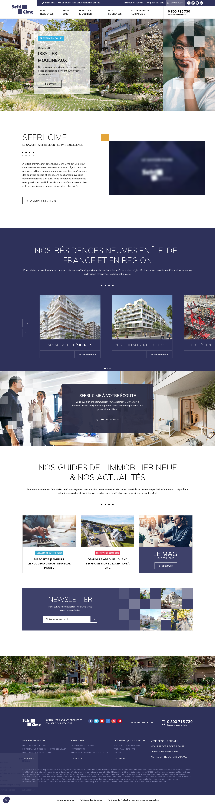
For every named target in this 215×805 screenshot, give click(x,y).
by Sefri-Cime (154, 3)
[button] (105, 368)
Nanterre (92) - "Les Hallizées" (37, 753)
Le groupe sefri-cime (164, 751)
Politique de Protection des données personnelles (133, 800)
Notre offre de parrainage (140, 12)
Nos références (115, 12)
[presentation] (27, 323)
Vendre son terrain (164, 741)
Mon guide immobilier (85, 12)
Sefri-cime (66, 12)
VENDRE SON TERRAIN (133, 3)
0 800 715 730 (191, 12)
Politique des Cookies (91, 800)
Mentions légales (65, 800)
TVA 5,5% (117, 753)
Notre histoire (78, 749)
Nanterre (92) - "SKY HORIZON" (36, 745)
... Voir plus (28, 758)
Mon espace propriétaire (168, 746)
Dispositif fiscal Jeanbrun (127, 745)
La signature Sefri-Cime (82, 745)
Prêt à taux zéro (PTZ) (125, 749)
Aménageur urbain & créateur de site (89, 753)
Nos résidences (46, 12)
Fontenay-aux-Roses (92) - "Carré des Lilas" (44, 749)
